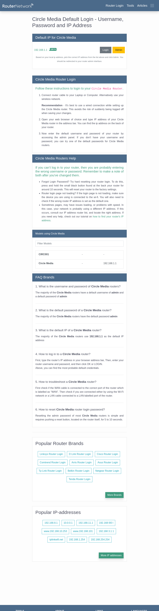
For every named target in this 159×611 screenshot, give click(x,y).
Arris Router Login (82, 462)
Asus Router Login (108, 462)
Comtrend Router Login (53, 462)
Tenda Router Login (79, 479)
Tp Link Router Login (50, 470)
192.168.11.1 (86, 523)
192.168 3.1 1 (106, 531)
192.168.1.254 (77, 539)
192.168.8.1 (51, 523)
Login (105, 50)
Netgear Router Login (107, 470)
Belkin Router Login (78, 470)
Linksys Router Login (51, 454)
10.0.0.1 (68, 523)
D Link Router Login (80, 454)
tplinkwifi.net (56, 539)
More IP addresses (111, 555)
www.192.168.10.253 (55, 531)
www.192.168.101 (83, 531)
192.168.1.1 (40, 50)
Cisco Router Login (107, 454)
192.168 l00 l (106, 523)
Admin (118, 50)
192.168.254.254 (100, 539)
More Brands (114, 495)
